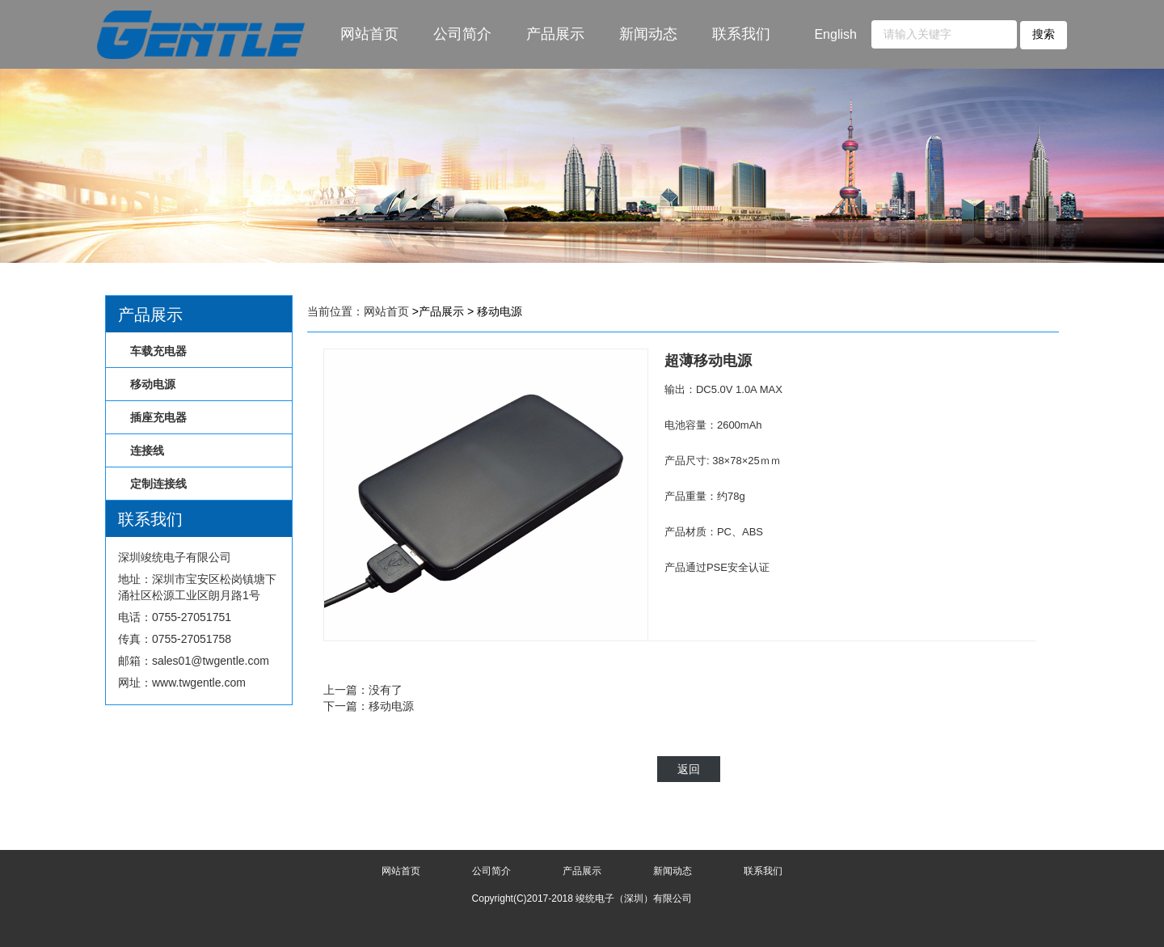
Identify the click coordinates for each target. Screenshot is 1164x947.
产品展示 (555, 34)
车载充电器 (158, 351)
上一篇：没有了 (363, 689)
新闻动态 (648, 34)
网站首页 (369, 34)
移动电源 (152, 384)
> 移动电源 (494, 311)
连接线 (147, 450)
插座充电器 (158, 417)
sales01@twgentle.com (210, 660)
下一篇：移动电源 (368, 706)
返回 (688, 769)
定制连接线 (158, 483)
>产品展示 (438, 311)
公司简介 (462, 34)
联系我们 (741, 34)
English (835, 34)
